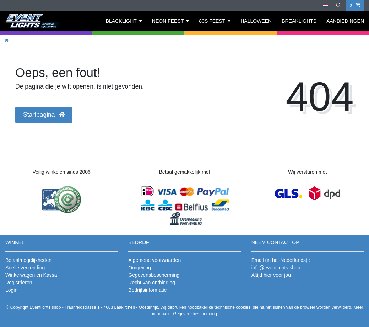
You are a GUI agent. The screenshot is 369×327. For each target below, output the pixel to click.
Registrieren (18, 282)
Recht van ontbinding (151, 282)
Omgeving (139, 267)
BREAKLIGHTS (299, 21)
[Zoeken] (338, 5)
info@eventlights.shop (275, 267)
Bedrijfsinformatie (147, 290)
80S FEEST (212, 21)
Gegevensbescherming (153, 275)
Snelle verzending (25, 267)
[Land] (324, 5)
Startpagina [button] (44, 114)
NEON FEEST (168, 21)
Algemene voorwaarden (154, 260)
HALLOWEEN (256, 21)
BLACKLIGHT (121, 21)
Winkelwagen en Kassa (31, 275)
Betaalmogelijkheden (28, 260)
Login (11, 290)
